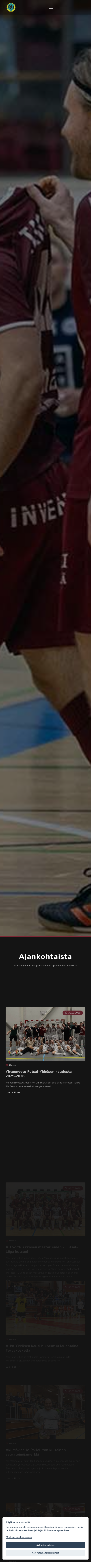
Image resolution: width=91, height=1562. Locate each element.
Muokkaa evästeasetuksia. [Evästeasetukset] (19, 1537)
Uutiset (11, 1121)
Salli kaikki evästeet (46, 1545)
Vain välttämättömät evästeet (45, 1553)
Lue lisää (11, 1148)
